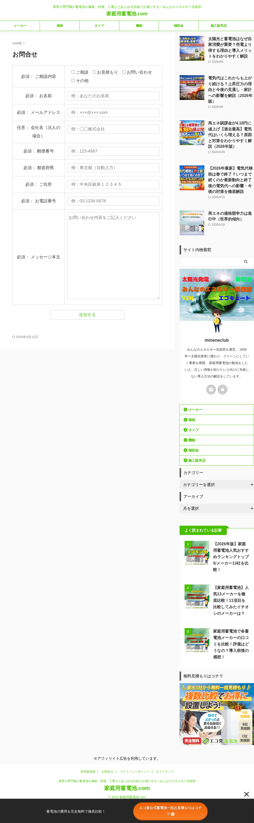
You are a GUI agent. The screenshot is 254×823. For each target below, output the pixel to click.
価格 (60, 26)
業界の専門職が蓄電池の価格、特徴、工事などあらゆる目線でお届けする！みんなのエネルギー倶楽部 (127, 765)
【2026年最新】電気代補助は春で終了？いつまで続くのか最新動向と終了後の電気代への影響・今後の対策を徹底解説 (230, 165)
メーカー (20, 26)
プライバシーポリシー (135, 756)
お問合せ (107, 756)
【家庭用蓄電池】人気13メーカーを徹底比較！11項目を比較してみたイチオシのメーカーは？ (230, 585)
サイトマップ (165, 756)
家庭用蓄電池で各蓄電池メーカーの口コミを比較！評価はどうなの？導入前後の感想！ (230, 628)
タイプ (99, 26)
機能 (139, 26)
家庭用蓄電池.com (127, 13)
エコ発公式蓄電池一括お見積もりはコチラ (170, 811)
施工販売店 (219, 26)
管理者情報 (87, 756)
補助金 (179, 26)
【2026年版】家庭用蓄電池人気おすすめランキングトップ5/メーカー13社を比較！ (230, 541)
